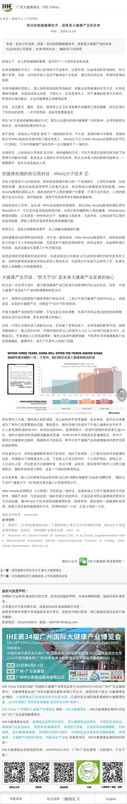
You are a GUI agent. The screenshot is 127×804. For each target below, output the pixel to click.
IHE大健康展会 (76, 709)
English (111, 799)
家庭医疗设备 (73, 727)
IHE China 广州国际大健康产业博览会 (28, 709)
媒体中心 (17, 18)
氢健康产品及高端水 (16, 727)
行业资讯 (32, 18)
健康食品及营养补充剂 (48, 721)
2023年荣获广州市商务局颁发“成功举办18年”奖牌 (42, 702)
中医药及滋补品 (111, 721)
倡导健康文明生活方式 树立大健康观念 (37, 570)
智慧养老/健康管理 (47, 727)
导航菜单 (16, 798)
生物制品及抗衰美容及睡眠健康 (93, 732)
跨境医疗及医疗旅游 (53, 732)
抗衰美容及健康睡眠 (101, 727)
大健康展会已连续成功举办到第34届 (41, 697)
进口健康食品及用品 (82, 721)
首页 (5, 18)
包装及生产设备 (57, 737)
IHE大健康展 (92, 561)
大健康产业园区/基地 (27, 737)
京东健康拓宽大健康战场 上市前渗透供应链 (39, 576)
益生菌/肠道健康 (23, 732)
